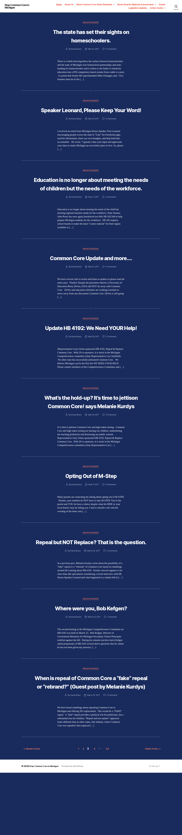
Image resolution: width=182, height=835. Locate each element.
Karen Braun (76, 49)
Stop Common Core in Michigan (18, 6)
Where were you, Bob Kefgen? (91, 661)
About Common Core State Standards (94, 4)
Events (162, 4)
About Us (69, 4)
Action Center (156, 8)
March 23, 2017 (93, 604)
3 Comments (111, 215)
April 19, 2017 (93, 459)
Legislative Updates (138, 8)
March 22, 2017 (94, 671)
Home (59, 4)
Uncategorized (91, 23)
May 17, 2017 (93, 215)
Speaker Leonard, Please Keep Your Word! (91, 114)
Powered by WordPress (75, 828)
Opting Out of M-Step (91, 520)
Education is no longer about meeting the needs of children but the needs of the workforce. (91, 197)
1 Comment (112, 671)
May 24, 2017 (93, 49)
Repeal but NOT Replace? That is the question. (91, 591)
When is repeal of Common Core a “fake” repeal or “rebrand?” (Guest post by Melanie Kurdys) (91, 741)
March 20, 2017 (93, 758)
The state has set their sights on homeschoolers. (91, 36)
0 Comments (111, 49)
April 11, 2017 (93, 529)
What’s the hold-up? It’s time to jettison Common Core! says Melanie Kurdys (91, 442)
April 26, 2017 (93, 372)
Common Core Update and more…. (91, 280)
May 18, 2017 (93, 128)
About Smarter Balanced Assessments (135, 4)
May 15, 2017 (93, 294)
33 (108, 811)
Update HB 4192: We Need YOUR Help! (91, 359)
